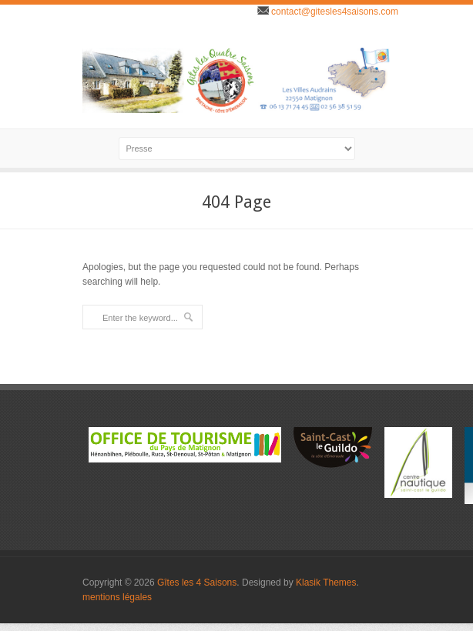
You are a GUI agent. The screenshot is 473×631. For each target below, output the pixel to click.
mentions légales (117, 597)
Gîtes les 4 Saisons (196, 582)
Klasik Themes (326, 582)
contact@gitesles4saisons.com (333, 11)
